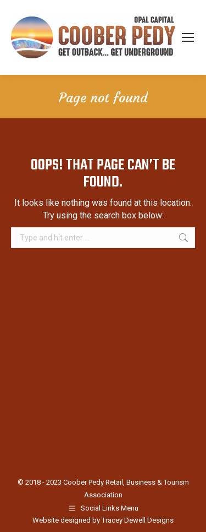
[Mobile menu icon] (188, 37)
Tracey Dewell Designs (138, 520)
